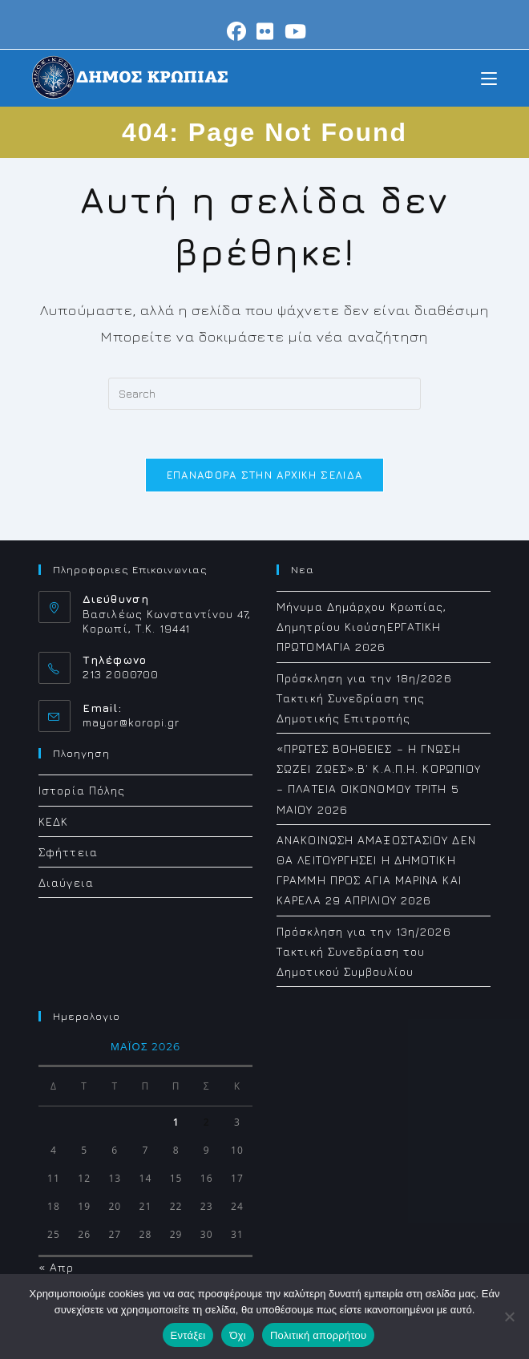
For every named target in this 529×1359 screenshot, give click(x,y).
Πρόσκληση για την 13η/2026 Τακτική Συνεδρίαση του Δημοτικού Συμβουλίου (364, 951)
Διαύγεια (66, 882)
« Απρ (56, 1267)
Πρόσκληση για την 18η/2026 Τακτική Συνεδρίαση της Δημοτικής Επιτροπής (364, 698)
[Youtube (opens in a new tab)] (293, 31)
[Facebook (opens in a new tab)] (237, 31)
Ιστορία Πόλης (81, 790)
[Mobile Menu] (489, 77)
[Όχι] (509, 1316)
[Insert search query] (264, 394)
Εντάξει (188, 1335)
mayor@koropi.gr (131, 722)
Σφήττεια (68, 852)
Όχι (237, 1335)
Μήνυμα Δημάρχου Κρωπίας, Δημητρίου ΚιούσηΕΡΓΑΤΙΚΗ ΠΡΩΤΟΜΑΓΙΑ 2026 (361, 626)
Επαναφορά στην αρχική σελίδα (264, 474)
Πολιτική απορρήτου (318, 1335)
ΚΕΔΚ (53, 821)
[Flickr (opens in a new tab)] (265, 31)
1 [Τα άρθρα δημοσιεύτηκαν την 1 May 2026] (176, 1122)
